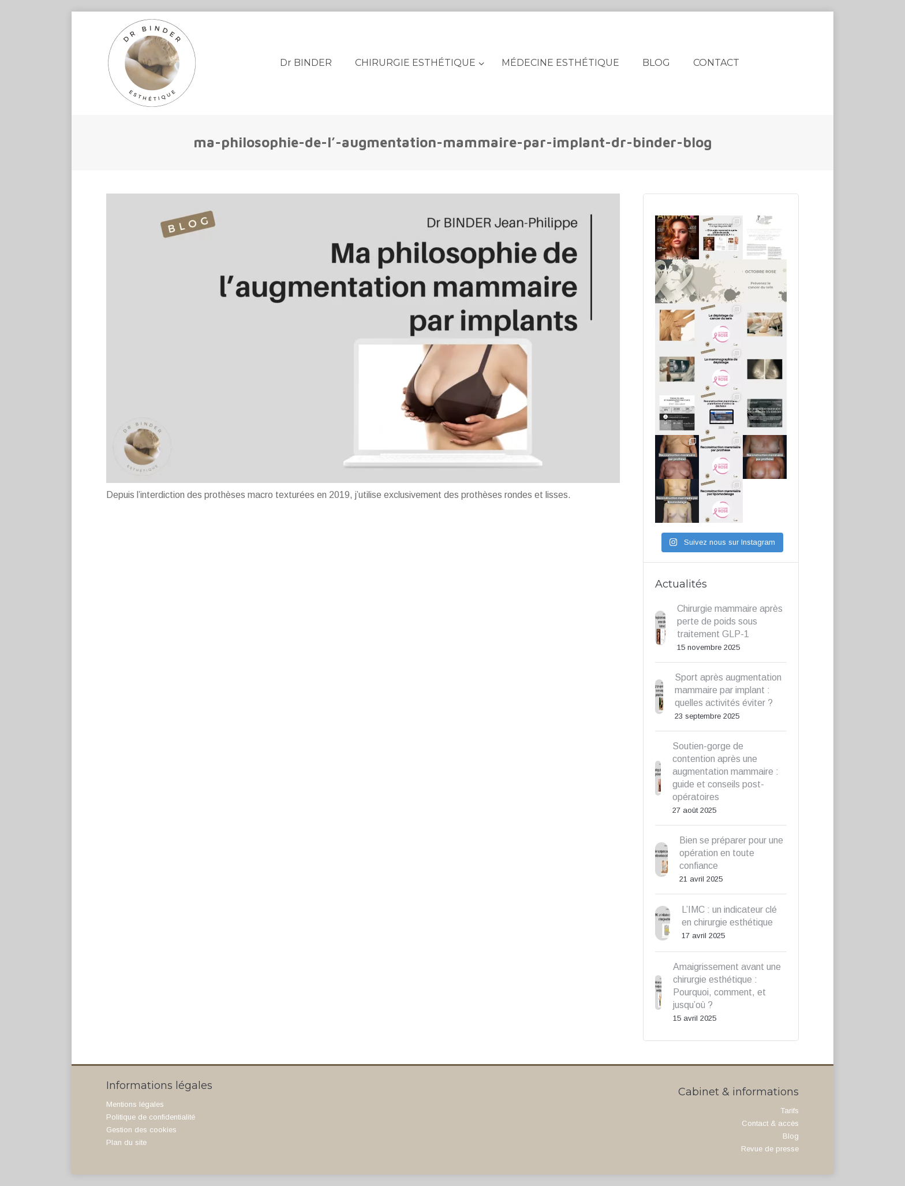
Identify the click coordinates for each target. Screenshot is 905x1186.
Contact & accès (770, 1123)
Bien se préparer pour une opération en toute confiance (731, 853)
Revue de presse (770, 1148)
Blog (791, 1136)
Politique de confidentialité (150, 1117)
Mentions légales (135, 1104)
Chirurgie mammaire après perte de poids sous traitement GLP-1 (730, 621)
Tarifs (789, 1110)
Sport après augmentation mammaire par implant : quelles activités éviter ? (728, 690)
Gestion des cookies (141, 1129)
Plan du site (126, 1142)
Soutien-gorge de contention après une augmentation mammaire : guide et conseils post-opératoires (725, 771)
